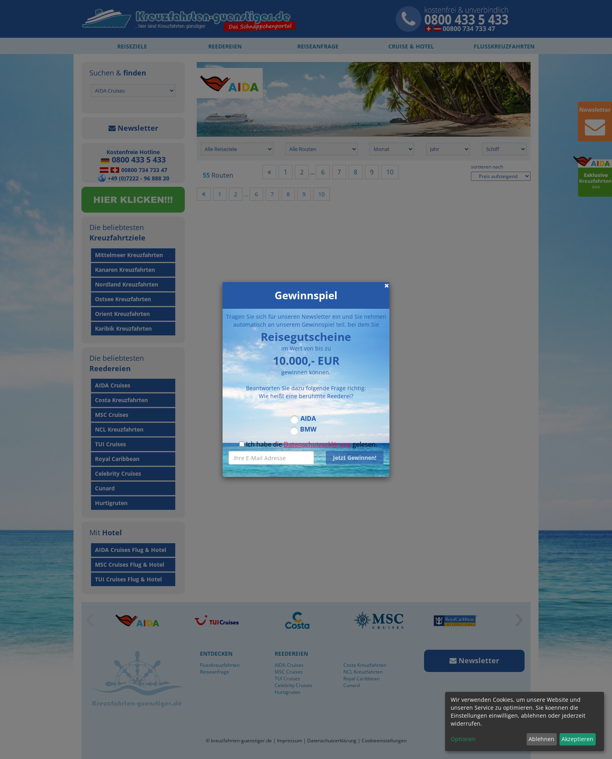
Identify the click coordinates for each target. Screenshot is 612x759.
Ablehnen (541, 739)
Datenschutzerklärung (317, 444)
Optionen (463, 739)
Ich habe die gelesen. (308, 444)
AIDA (308, 418)
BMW (308, 429)
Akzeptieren (577, 739)
